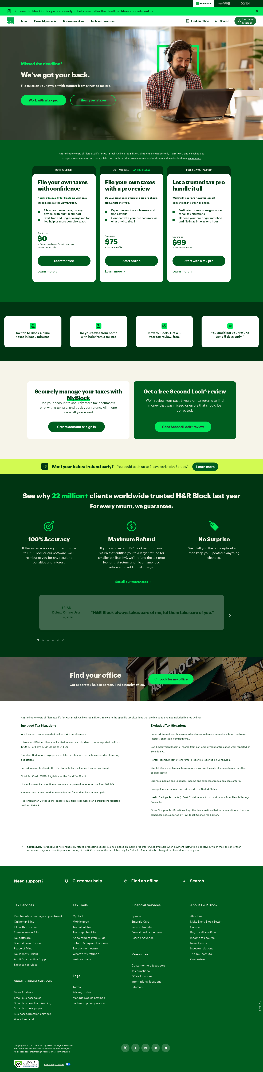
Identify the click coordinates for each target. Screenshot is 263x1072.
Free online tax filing (27, 932)
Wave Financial (24, 1019)
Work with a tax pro (43, 100)
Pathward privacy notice (89, 1003)
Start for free (64, 261)
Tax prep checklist (84, 932)
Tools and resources (103, 21)
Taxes (24, 21)
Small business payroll (28, 1008)
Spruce (136, 916)
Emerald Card (141, 921)
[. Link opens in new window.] (26, 1064)
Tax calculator (82, 927)
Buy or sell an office (203, 932)
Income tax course (202, 937)
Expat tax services (25, 965)
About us (196, 916)
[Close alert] (257, 11)
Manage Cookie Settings (89, 997)
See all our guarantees (131, 582)
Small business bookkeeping (32, 1003)
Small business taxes (27, 997)
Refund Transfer (142, 927)
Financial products (45, 21)
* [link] (243, 336)
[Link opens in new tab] (125, 1048)
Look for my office (171, 679)
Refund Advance (143, 937)
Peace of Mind (23, 948)
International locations (146, 981)
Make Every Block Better (206, 921)
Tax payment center (86, 948)
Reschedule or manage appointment (38, 916)
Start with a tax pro (199, 261)
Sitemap (137, 987)
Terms (77, 986)
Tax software (22, 937)
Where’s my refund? (86, 953)
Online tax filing (24, 921)
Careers (195, 927)
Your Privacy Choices (54, 1064)
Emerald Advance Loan (147, 932)
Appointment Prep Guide (89, 937)
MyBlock (78, 916)
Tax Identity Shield (26, 953)
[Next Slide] (230, 615)
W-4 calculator (82, 959)
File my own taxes (93, 100)
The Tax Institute (201, 954)
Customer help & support (148, 965)
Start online (131, 261)
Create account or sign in (76, 427)
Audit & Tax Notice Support (32, 959)
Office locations (142, 976)
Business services (73, 21)
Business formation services (32, 1013)
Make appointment (135, 11)
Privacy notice (82, 992)
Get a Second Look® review (183, 427)
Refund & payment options (90, 943)
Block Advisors (23, 992)
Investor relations (201, 948)
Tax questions (141, 970)
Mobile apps (81, 921)
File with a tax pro (25, 927)
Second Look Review (27, 943)
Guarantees (198, 959)
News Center (198, 943)
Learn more (46, 271)
